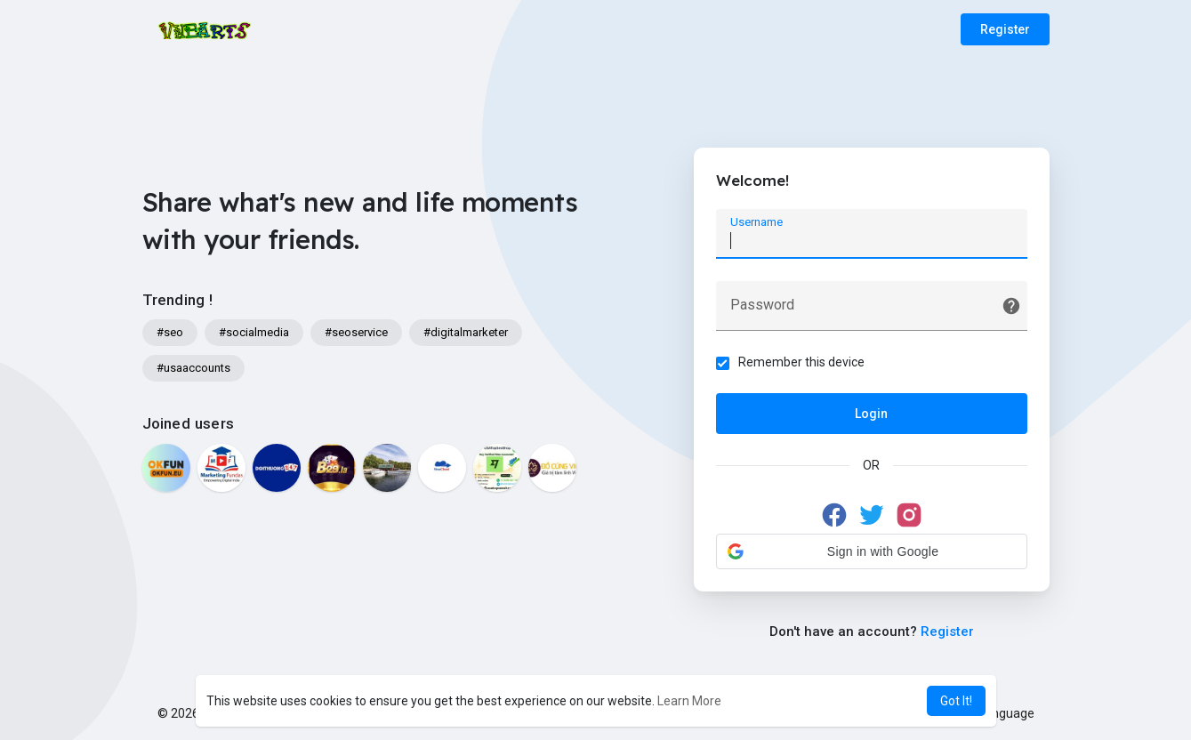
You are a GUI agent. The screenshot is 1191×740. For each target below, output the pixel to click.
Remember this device (801, 362)
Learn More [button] (689, 701)
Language (999, 713)
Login (871, 413)
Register (1005, 29)
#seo (170, 332)
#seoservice (356, 332)
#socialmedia (254, 332)
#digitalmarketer (465, 332)
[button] (871, 551)
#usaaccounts (193, 367)
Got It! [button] (956, 701)
